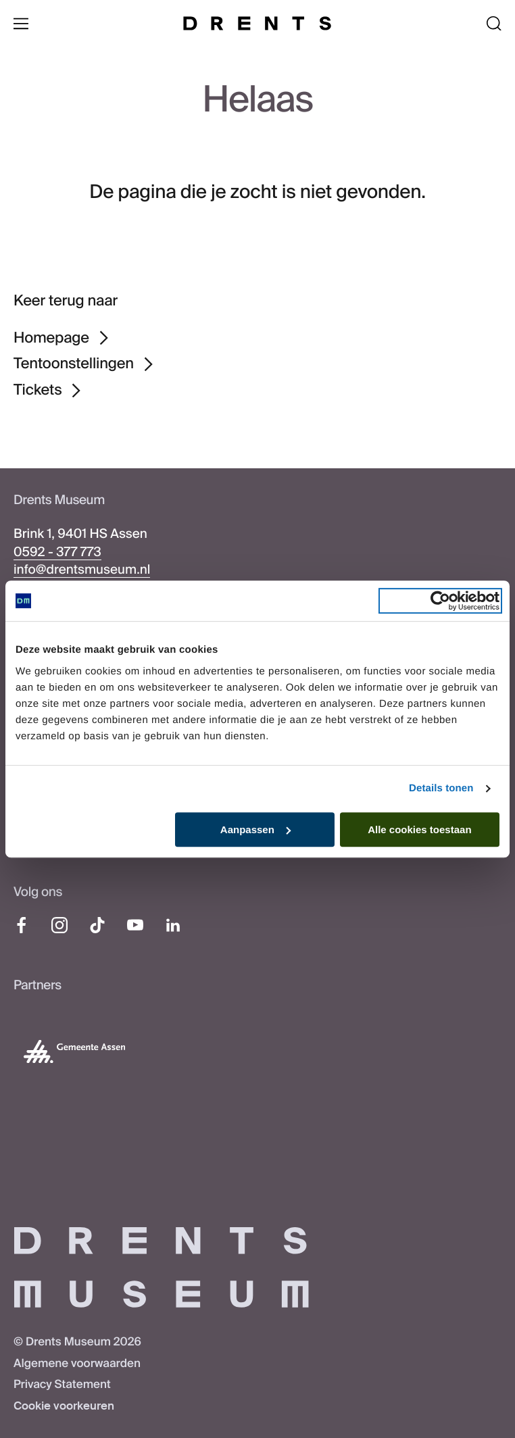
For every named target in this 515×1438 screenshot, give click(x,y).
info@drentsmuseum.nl (82, 569)
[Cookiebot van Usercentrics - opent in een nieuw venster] (440, 601)
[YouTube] (135, 925)
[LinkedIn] (173, 925)
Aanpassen (255, 829)
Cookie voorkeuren (64, 1406)
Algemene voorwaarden (77, 1363)
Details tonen (441, 788)
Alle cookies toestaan (419, 829)
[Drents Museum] (257, 23)
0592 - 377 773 (57, 551)
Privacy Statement (62, 1384)
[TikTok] (97, 925)
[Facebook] (22, 925)
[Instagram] (59, 925)
